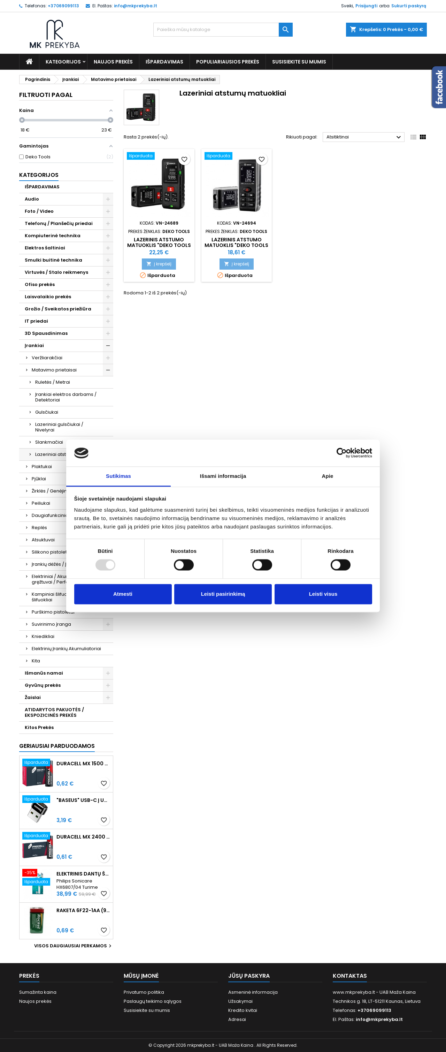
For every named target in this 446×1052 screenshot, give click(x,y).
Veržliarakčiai (47, 357)
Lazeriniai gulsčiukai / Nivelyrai (59, 427)
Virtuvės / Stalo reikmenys (56, 272)
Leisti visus (323, 594)
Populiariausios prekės (227, 61)
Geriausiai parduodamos (57, 746)
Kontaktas (350, 976)
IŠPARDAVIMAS (164, 61)
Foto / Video (39, 211)
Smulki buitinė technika (53, 260)
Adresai (237, 1019)
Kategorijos (63, 61)
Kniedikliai (43, 636)
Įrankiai (34, 345)
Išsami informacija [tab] (223, 476)
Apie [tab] (327, 476)
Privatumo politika (144, 992)
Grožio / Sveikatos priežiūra (58, 309)
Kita (36, 661)
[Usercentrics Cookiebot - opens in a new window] (341, 453)
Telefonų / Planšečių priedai (59, 223)
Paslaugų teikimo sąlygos (153, 1001)
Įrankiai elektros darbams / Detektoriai (66, 397)
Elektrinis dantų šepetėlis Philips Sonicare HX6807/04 (83, 874)
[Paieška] (223, 30)
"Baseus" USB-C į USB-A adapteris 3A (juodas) (83, 800)
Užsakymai (240, 1001)
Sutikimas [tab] (118, 476)
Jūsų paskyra (249, 976)
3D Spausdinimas (46, 333)
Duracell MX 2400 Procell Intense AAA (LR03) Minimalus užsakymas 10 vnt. (83, 837)
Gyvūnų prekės (43, 685)
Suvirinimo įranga (51, 624)
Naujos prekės (113, 61)
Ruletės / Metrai (52, 382)
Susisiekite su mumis (299, 61)
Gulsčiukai (46, 412)
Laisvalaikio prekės (48, 296)
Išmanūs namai (44, 673)
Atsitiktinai (364, 137)
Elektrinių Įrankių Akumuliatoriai (66, 648)
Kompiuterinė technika (52, 235)
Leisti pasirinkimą (223, 594)
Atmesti (122, 594)
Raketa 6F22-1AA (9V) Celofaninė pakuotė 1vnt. (83, 910)
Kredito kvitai (242, 1010)
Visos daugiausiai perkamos (73, 946)
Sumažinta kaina (37, 992)
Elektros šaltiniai (45, 248)
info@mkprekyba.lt (135, 6)
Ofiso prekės (40, 284)
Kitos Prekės (39, 727)
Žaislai (33, 697)
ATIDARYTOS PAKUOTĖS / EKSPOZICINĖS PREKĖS (54, 712)
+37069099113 (63, 6)
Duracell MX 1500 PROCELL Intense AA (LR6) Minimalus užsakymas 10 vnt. (83, 763)
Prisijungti (366, 6)
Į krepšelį (158, 264)
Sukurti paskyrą (408, 6)
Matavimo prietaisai (54, 370)
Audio (32, 199)
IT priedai (36, 321)
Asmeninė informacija (253, 992)
